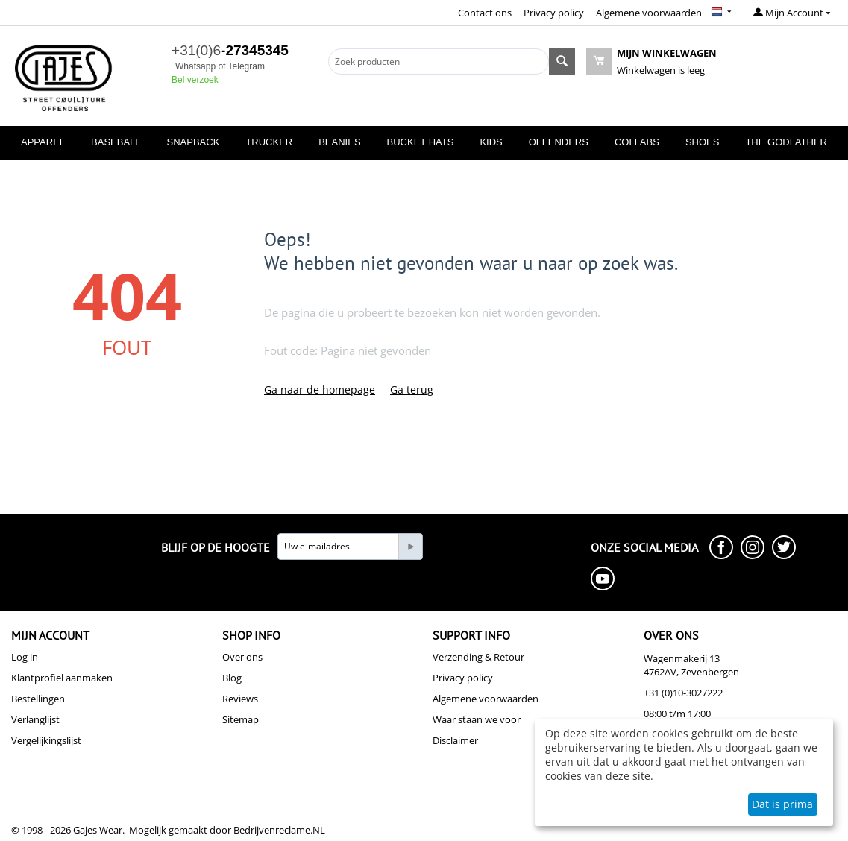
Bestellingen (38, 698)
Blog (232, 677)
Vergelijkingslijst (46, 740)
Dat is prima (782, 804)
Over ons (242, 657)
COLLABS (637, 142)
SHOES (702, 142)
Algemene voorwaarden (649, 12)
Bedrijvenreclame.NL (279, 830)
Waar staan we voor (477, 719)
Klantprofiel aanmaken (62, 677)
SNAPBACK (193, 142)
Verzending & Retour (478, 657)
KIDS (491, 142)
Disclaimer (455, 740)
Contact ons (485, 12)
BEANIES (339, 142)
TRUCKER (268, 142)
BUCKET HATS (420, 142)
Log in (24, 657)
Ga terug (411, 389)
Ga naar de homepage (319, 389)
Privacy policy (554, 12)
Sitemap (240, 719)
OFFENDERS (558, 142)
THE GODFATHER (786, 142)
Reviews (240, 698)
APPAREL (43, 142)
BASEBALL (116, 142)
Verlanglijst (35, 719)
